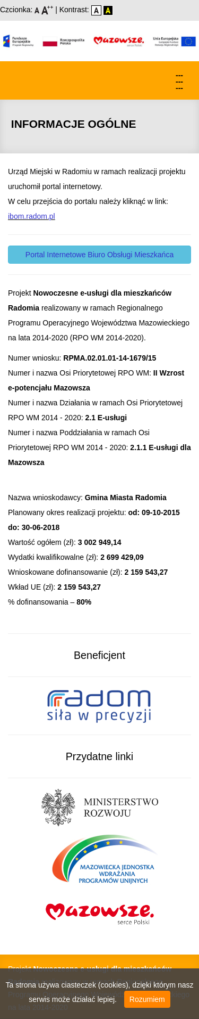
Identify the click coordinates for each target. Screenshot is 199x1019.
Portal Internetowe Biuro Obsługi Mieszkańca (99, 254)
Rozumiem (147, 999)
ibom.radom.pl (31, 216)
